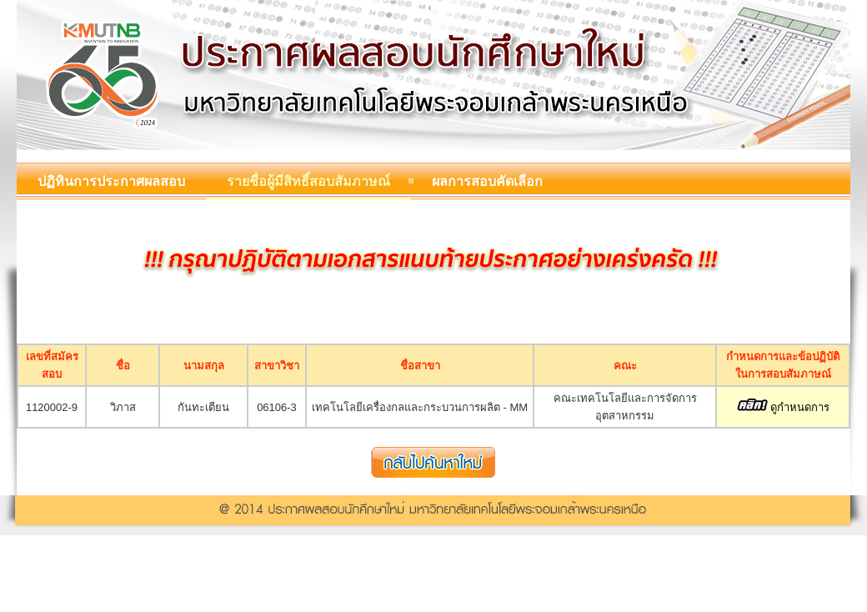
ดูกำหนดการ (783, 407)
